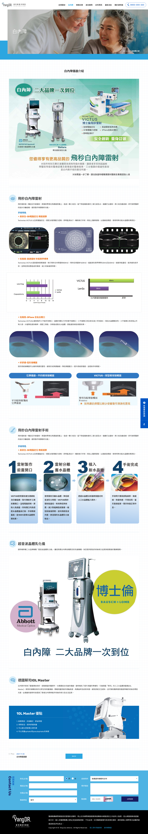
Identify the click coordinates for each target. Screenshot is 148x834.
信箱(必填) (24, 793)
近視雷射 (62, 5)
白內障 (70, 5)
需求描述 (84, 786)
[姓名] (46, 778)
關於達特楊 (119, 5)
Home (127, 51)
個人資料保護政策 (96, 828)
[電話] (53, 785)
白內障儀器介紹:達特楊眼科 (13, 4)
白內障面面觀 (41, 755)
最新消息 (108, 5)
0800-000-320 (135, 4)
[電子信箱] (53, 793)
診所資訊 (98, 5)
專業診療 (79, 5)
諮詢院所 (84, 779)
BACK (74, 756)
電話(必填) (24, 786)
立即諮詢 (130, 799)
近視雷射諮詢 (144, 411)
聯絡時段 (23, 800)
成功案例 (89, 5)
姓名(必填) (24, 779)
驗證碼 (83, 799)
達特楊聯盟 (108, 828)
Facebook (144, 424)
